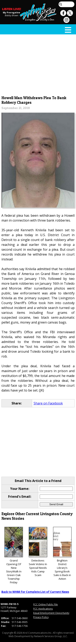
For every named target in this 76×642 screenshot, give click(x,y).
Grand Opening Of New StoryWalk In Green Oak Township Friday (13, 555)
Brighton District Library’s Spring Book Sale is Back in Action (62, 553)
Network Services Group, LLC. (51, 636)
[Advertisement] (38, 64)
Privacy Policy (41, 617)
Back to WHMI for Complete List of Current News (35, 592)
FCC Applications (43, 608)
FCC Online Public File (45, 604)
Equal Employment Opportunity (51, 613)
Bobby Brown (11, 15)
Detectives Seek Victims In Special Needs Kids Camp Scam (38, 552)
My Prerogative (11, 12)
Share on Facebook (48, 403)
